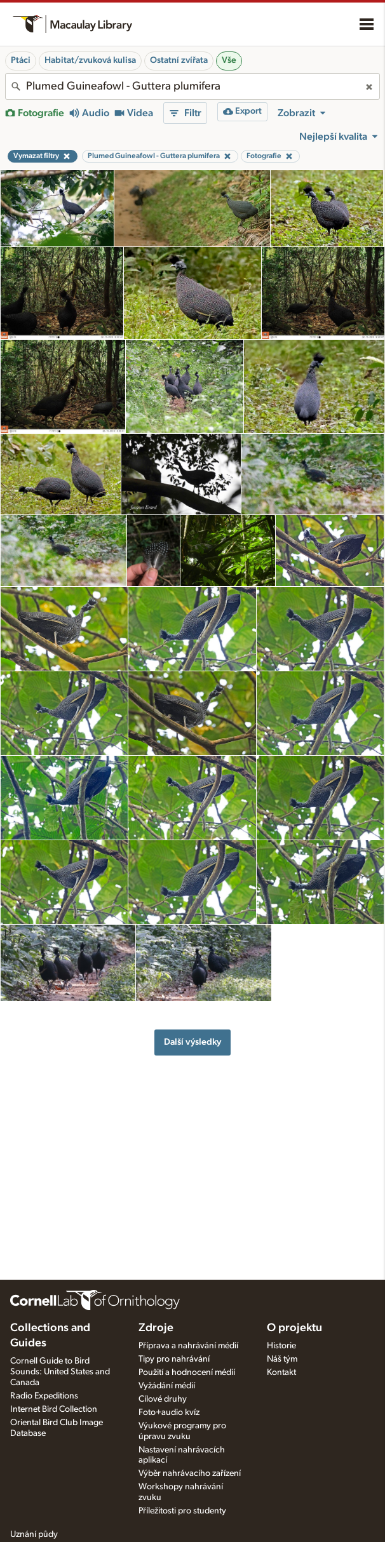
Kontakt (281, 1372)
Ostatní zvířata (179, 60)
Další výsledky (192, 1042)
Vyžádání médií (166, 1385)
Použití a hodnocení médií (186, 1372)
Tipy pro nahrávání (174, 1359)
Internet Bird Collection (53, 1409)
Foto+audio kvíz (168, 1412)
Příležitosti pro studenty (182, 1510)
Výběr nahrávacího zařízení (189, 1473)
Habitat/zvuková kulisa (90, 60)
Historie (281, 1345)
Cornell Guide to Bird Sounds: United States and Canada (60, 1372)
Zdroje (155, 1328)
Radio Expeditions (44, 1395)
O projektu (294, 1328)
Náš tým (282, 1359)
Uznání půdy (34, 1534)
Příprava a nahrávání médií (188, 1345)
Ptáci (20, 60)
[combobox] (192, 86)
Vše (229, 60)
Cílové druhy (162, 1399)
